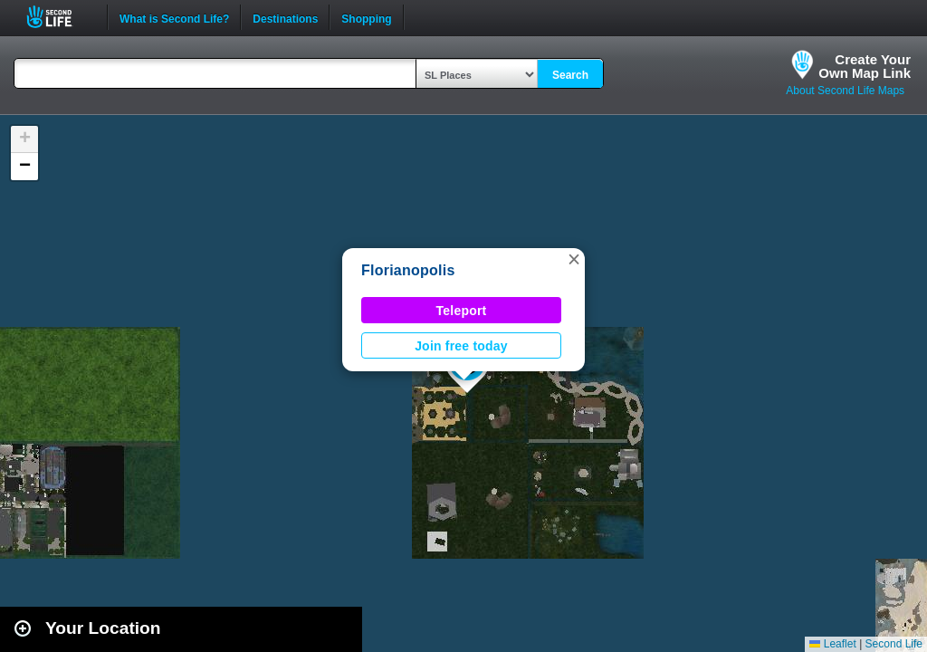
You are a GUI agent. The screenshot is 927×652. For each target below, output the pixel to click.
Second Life (59, 17)
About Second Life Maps (845, 90)
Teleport (461, 310)
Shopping (366, 17)
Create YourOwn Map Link (864, 66)
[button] (574, 259)
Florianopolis (408, 270)
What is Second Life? (174, 17)
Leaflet (832, 644)
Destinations (285, 17)
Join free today (461, 346)
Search (570, 75)
